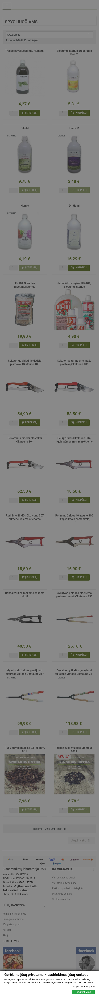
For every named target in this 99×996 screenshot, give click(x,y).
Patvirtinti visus (83, 992)
